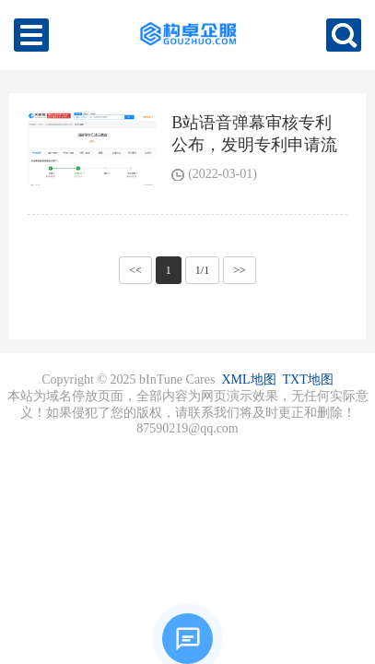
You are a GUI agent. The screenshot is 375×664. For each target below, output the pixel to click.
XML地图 (248, 379)
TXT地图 (308, 379)
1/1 (202, 270)
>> (239, 270)
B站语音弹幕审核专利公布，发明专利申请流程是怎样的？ (254, 144)
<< (135, 270)
